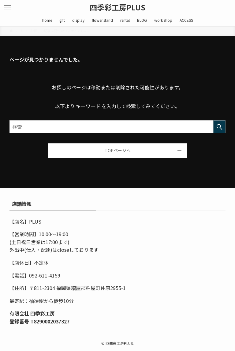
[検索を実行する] (219, 126)
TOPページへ (118, 150)
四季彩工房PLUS (117, 7)
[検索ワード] (117, 126)
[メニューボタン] (7, 7)
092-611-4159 (44, 275)
